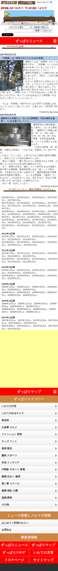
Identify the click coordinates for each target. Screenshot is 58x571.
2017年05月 (23, 203)
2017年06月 (8, 203)
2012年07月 (29, 239)
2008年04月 (40, 309)
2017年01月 (29, 205)
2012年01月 (30, 245)
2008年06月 (8, 309)
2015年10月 (38, 211)
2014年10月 (34, 217)
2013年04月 (23, 225)
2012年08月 (14, 239)
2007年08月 (15, 323)
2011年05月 (23, 259)
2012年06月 (8, 242)
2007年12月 (9, 320)
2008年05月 (24, 309)
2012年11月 (23, 236)
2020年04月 (23, 197)
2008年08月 (17, 306)
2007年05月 (24, 326)
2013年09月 (29, 222)
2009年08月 (14, 289)
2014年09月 (49, 217)
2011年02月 (14, 261)
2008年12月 (9, 303)
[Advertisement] (29, 359)
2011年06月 (8, 259)
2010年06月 (8, 275)
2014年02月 (14, 222)
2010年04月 (38, 275)
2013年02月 (38, 225)
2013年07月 (44, 222)
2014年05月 (23, 219)
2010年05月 (23, 275)
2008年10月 (41, 303)
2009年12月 (8, 287)
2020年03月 (38, 197)
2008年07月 (33, 306)
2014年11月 (18, 217)
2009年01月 (30, 295)
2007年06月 (8, 326)
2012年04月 (38, 242)
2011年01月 (29, 261)
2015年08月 (14, 214)
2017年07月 (14, 200)
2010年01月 (14, 278)
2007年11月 (24, 320)
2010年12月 (8, 270)
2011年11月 (23, 253)
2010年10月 (38, 270)
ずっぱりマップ (29, 391)
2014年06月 (8, 219)
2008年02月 (17, 312)
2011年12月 (8, 253)
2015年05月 (29, 214)
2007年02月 (14, 329)
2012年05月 (23, 242)
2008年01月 (33, 312)
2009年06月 (8, 292)
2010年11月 (23, 270)
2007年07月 (30, 323)
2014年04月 (38, 219)
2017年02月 (14, 205)
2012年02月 (14, 245)
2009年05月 (23, 292)
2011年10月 (38, 253)
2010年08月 (14, 273)
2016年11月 (44, 205)
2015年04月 (44, 214)
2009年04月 (38, 292)
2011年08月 (14, 256)
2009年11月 (23, 287)
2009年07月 (29, 289)
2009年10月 (38, 287)
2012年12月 (8, 236)
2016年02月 (23, 211)
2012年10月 (38, 236)
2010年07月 (29, 273)
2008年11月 (25, 303)
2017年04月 (38, 203)
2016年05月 (8, 211)
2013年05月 (8, 225)
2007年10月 (39, 320)
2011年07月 (29, 256)
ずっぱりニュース (29, 41)
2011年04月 (39, 259)
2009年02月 (14, 295)
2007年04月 (39, 326)
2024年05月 (8, 197)
